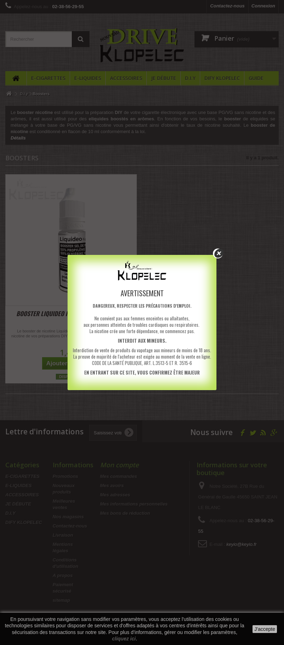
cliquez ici (124, 638)
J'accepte (264, 629)
